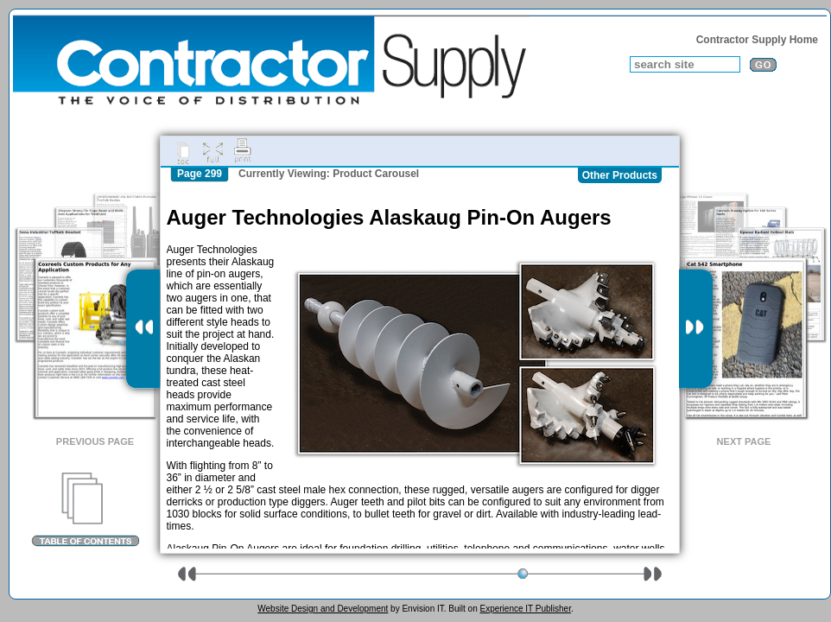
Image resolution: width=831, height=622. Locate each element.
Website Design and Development (322, 608)
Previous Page (95, 441)
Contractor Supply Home (757, 40)
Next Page (744, 441)
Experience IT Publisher (524, 608)
